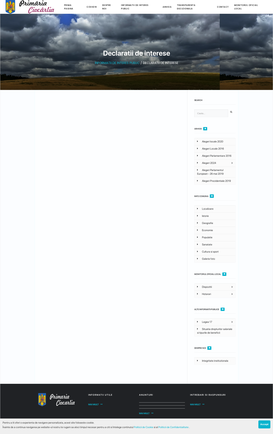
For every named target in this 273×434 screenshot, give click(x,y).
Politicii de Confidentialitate (173, 427)
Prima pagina (68, 7)
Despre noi (106, 7)
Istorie (203, 216)
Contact (223, 6)
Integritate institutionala (212, 360)
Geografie (205, 223)
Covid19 (92, 6)
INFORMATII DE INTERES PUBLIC (117, 63)
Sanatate (204, 244)
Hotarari (204, 294)
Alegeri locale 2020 (210, 141)
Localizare (205, 208)
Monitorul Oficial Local (246, 7)
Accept (264, 424)
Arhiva (167, 6)
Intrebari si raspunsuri (208, 395)
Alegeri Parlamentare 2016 (214, 155)
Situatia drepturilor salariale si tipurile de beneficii (214, 331)
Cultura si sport (208, 251)
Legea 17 (204, 321)
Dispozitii (204, 286)
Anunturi (146, 395)
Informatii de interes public (135, 7)
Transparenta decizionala (186, 7)
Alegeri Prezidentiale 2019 (214, 180)
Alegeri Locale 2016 (210, 148)
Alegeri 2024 (206, 163)
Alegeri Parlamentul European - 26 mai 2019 (210, 172)
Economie (205, 230)
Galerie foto (206, 258)
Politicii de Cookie (144, 427)
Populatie (204, 237)
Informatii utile (100, 395)
